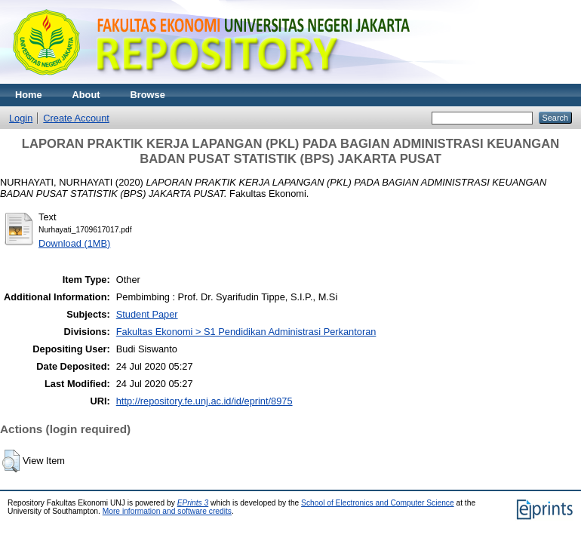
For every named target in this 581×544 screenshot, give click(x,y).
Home (28, 94)
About (86, 94)
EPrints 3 (193, 503)
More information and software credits (167, 511)
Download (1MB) (74, 243)
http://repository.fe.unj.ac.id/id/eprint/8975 (204, 401)
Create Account (76, 118)
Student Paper (147, 314)
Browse (148, 94)
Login (20, 118)
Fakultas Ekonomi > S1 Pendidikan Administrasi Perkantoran (246, 331)
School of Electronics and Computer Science (377, 503)
